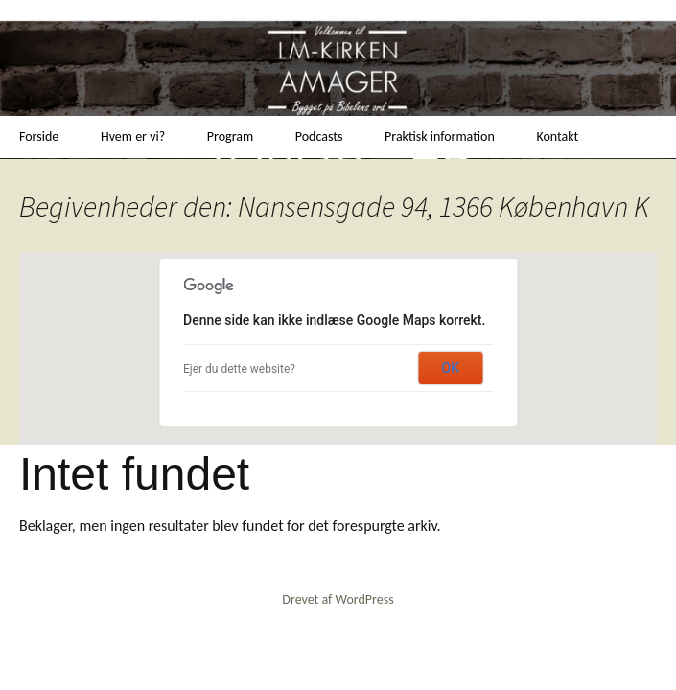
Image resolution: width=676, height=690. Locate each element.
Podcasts (319, 136)
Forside (38, 136)
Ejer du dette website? (239, 369)
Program (230, 136)
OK (450, 368)
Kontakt (557, 136)
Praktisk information (440, 136)
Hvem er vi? (133, 136)
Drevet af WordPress (337, 599)
